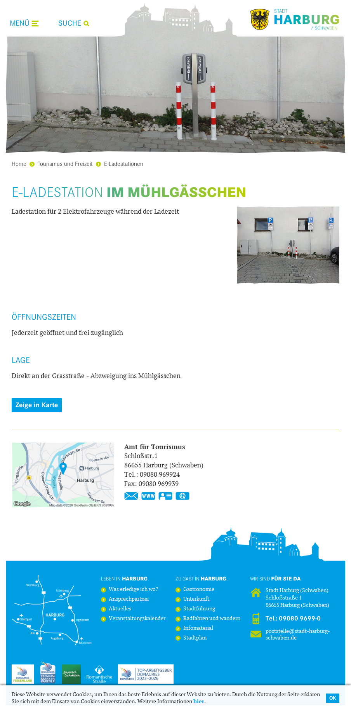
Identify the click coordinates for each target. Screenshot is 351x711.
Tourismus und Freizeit (61, 163)
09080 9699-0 (300, 618)
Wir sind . (276, 578)
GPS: (182, 496)
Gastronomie (198, 589)
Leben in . (125, 578)
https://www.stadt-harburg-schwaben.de (148, 496)
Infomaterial (198, 628)
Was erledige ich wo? (133, 589)
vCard (165, 496)
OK (332, 698)
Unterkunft (196, 599)
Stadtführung (199, 609)
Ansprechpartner (129, 599)
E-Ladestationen (119, 163)
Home (19, 163)
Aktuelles (120, 609)
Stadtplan (195, 638)
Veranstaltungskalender (137, 619)
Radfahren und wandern (211, 619)
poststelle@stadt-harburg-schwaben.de (298, 634)
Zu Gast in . (202, 578)
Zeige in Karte (37, 405)
